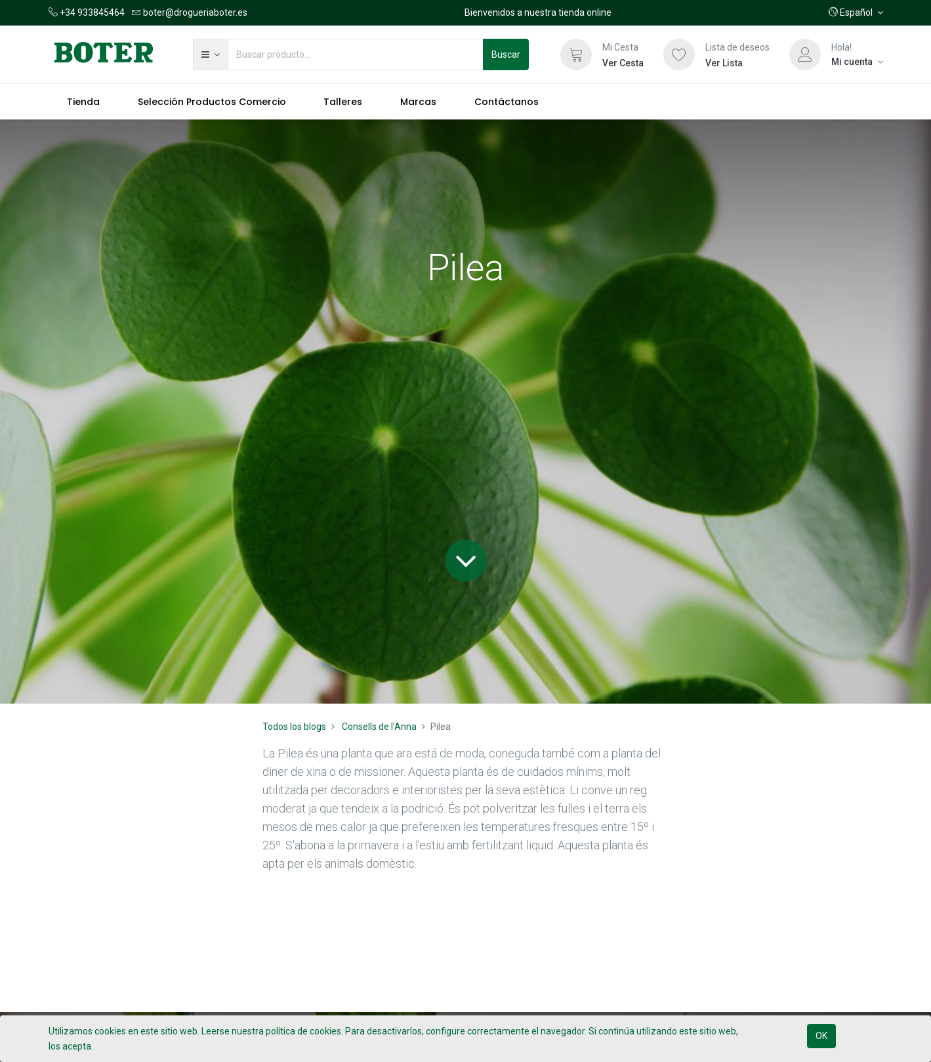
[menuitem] (84, 101)
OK (821, 1035)
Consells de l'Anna (379, 726)
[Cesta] (576, 54)
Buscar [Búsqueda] (505, 54)
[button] (856, 12)
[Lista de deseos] (679, 54)
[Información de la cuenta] (857, 61)
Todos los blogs (294, 726)
